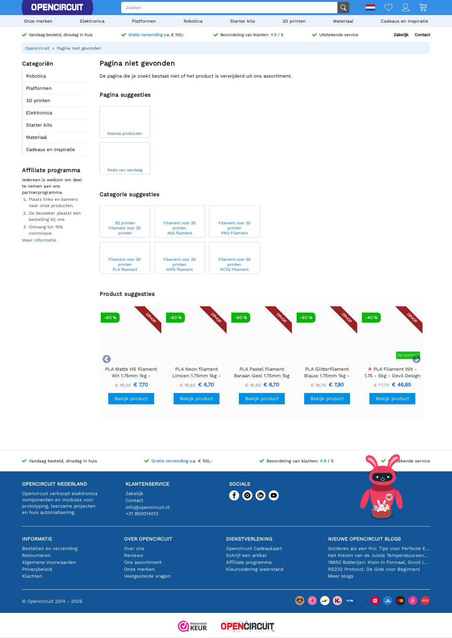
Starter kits (242, 21)
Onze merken (38, 21)
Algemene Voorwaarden (49, 562)
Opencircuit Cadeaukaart (254, 548)
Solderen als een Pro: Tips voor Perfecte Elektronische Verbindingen (379, 548)
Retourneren (36, 555)
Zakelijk (401, 34)
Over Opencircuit (148, 539)
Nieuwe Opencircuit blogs (364, 539)
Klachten (32, 576)
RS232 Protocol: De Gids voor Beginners (374, 569)
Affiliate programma (249, 562)
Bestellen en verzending (50, 548)
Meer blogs (340, 576)
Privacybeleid (37, 569)
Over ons (134, 548)
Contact (422, 34)
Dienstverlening (249, 539)
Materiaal (343, 21)
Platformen (144, 21)
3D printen (294, 21)
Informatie (37, 539)
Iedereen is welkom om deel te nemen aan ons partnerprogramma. (52, 186)
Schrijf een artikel (246, 555)
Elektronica (92, 21)
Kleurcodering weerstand (254, 569)
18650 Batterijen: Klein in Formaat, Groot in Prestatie (379, 562)
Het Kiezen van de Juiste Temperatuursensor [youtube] (379, 555)
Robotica (193, 21)
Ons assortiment (143, 562)
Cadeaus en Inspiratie (404, 21)
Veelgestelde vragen (147, 576)
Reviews (133, 555)
